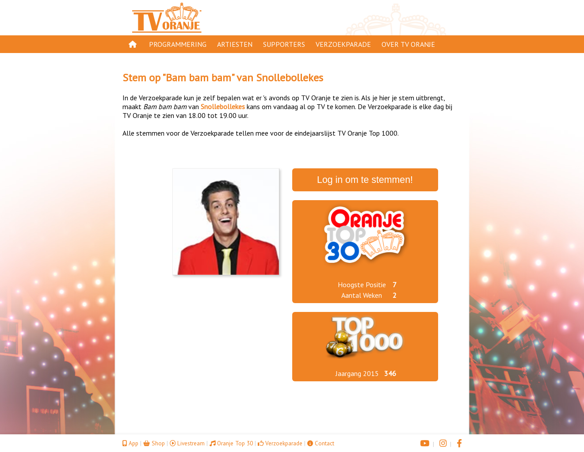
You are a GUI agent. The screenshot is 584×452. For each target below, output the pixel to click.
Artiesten (234, 44)
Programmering (177, 44)
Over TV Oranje (408, 44)
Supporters (284, 44)
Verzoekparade (343, 44)
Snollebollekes (289, 77)
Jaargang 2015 (357, 373)
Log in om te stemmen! (365, 180)
